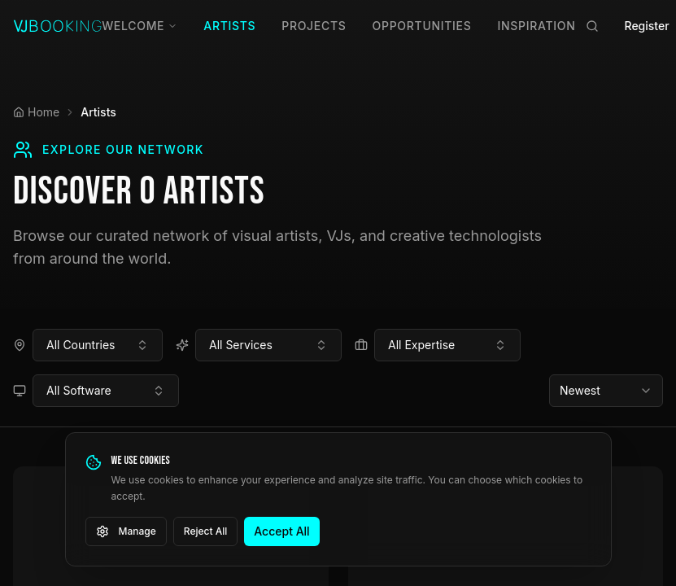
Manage (126, 531)
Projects (313, 26)
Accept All (281, 531)
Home (36, 112)
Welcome (139, 26)
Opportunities (422, 26)
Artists (229, 26)
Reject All (206, 531)
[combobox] (98, 345)
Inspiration (537, 26)
